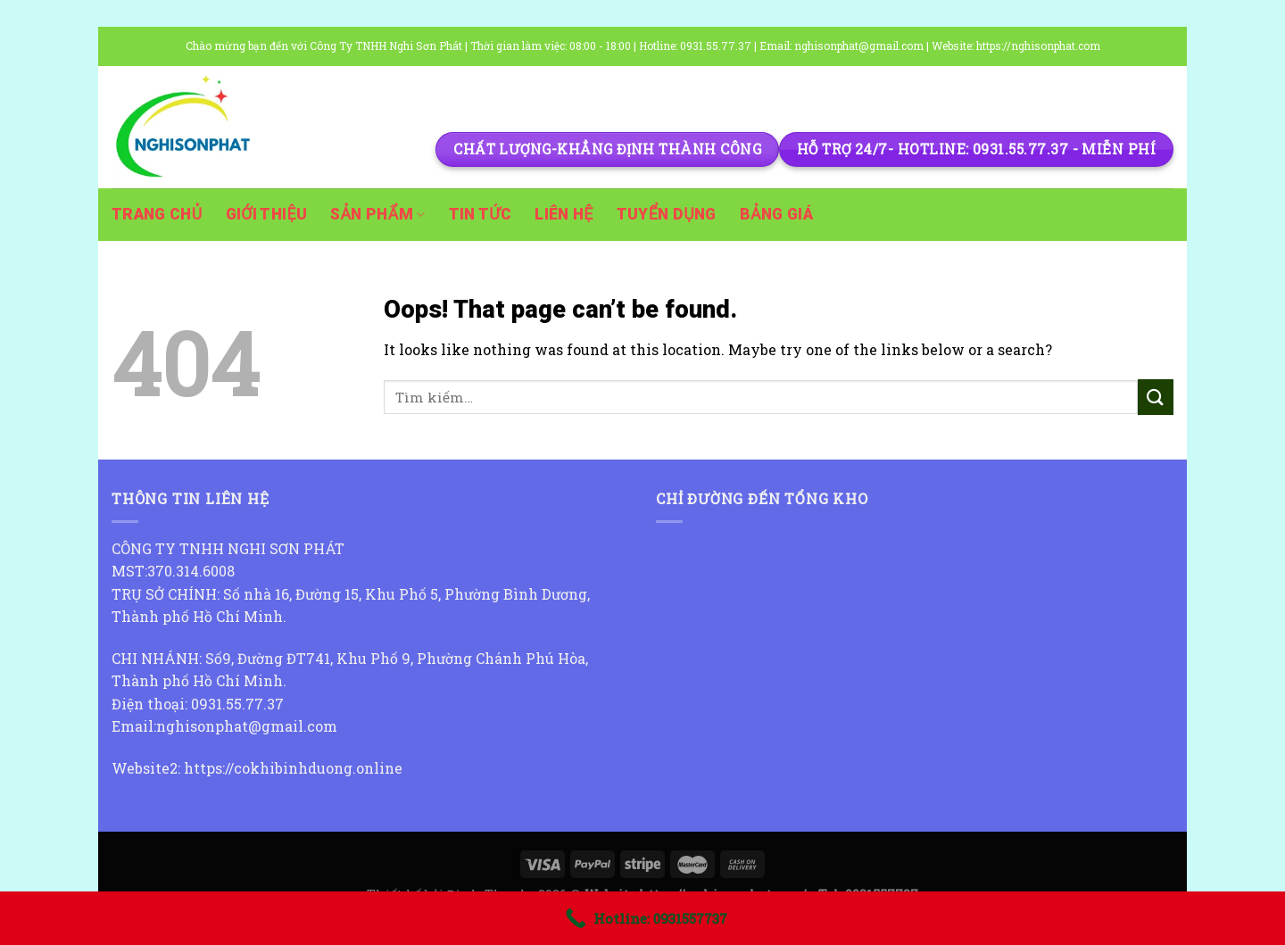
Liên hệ (564, 214)
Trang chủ (157, 214)
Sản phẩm (377, 214)
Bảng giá (776, 214)
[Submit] (1155, 396)
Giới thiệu (267, 214)
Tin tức (480, 214)
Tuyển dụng (667, 214)
